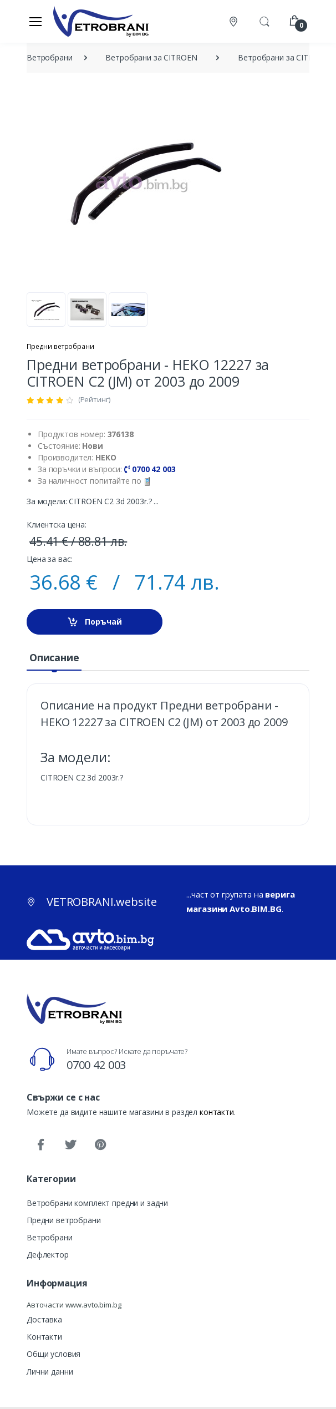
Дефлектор (48, 1254)
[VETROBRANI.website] (101, 21)
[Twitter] (70, 1145)
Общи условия (53, 1354)
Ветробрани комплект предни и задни (97, 1203)
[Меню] (35, 21)
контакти (217, 1112)
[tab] (54, 658)
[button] (264, 20)
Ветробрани (50, 1237)
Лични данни (50, 1371)
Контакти (44, 1336)
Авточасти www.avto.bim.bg (74, 1305)
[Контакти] (234, 21)
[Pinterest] (100, 1145)
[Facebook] (40, 1145)
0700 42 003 (96, 1064)
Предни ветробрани (60, 346)
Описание (54, 657)
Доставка (44, 1319)
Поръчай (94, 622)
